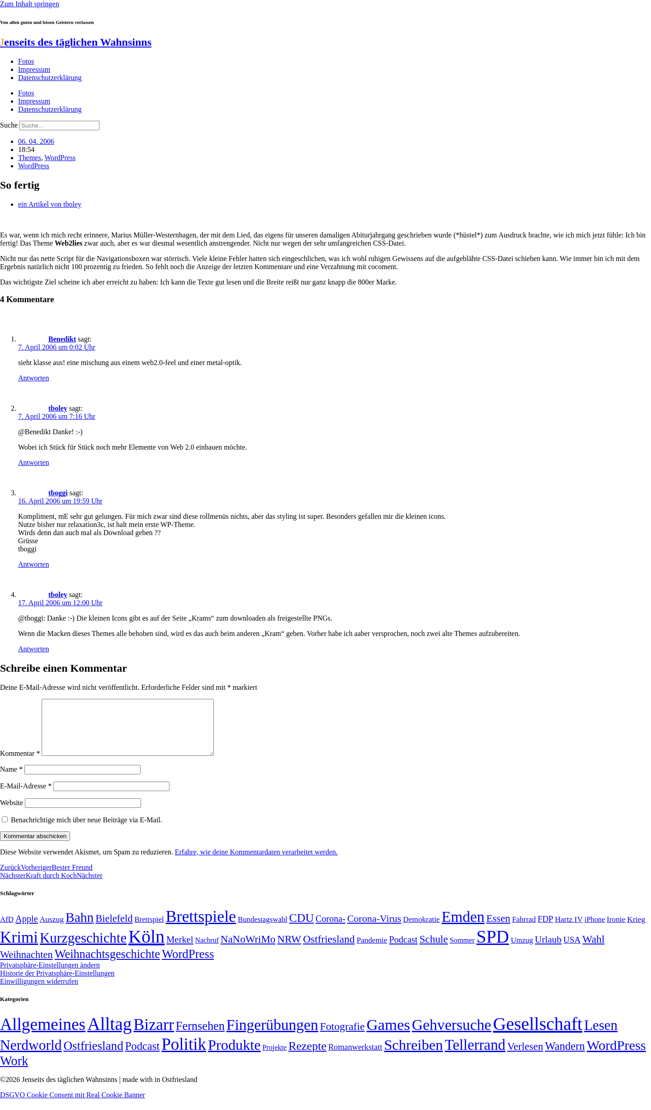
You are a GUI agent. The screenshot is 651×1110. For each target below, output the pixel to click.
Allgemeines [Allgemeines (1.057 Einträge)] (42, 1035)
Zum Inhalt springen (29, 4)
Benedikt (62, 339)
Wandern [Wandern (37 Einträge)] (565, 1057)
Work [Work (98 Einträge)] (14, 1072)
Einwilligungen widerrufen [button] (39, 992)
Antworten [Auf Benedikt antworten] (33, 378)
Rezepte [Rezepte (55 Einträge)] (307, 1056)
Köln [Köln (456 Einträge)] (146, 947)
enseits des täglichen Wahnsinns (75, 42)
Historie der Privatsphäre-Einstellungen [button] (57, 984)
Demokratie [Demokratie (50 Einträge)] (421, 930)
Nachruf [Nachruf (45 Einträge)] (206, 951)
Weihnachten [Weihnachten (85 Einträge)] (26, 965)
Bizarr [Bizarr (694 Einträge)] (153, 1035)
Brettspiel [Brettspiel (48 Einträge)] (149, 930)
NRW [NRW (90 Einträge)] (289, 950)
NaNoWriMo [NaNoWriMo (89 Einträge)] (248, 950)
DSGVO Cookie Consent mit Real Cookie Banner (72, 1106)
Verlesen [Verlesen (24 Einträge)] (525, 1057)
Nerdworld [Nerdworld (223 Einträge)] (30, 1056)
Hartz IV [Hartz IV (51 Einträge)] (569, 929)
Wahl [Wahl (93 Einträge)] (593, 950)
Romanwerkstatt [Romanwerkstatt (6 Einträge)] (355, 1058)
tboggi (58, 493)
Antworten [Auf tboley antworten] (33, 462)
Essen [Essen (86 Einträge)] (498, 929)
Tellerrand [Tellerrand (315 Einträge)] (475, 1056)
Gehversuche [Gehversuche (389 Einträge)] (451, 1035)
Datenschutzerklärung (49, 77)
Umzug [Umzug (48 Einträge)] (522, 951)
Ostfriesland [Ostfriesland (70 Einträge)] (93, 1056)
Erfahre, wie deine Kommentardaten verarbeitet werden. (256, 863)
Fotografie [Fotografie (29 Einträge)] (342, 1037)
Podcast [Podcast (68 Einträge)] (403, 950)
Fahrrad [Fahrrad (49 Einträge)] (524, 930)
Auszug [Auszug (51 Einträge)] (52, 929)
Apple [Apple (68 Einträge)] (26, 929)
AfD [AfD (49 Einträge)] (7, 930)
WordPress (59, 157)
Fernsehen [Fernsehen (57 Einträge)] (200, 1037)
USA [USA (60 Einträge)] (571, 950)
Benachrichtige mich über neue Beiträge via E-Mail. (86, 831)
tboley (57, 408)
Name (11, 780)
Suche (9, 125)
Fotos (26, 61)
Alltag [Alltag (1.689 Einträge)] (109, 1034)
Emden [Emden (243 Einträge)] (463, 927)
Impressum (34, 69)
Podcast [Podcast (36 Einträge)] (142, 1057)
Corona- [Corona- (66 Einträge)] (330, 929)
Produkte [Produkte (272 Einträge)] (234, 1056)
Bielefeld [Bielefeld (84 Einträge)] (113, 929)
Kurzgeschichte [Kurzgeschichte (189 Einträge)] (83, 949)
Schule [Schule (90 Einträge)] (434, 950)
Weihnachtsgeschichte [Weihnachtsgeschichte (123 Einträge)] (107, 965)
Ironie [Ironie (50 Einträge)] (616, 930)
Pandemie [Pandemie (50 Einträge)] (372, 951)
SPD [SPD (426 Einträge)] (492, 947)
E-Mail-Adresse (26, 797)
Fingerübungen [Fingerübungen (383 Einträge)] (272, 1035)
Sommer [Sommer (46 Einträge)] (462, 951)
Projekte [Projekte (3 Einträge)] (275, 1058)
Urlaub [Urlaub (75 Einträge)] (548, 950)
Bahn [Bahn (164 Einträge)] (80, 928)
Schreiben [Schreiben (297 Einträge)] (413, 1056)
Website (11, 813)
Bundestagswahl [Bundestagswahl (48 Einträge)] (262, 930)
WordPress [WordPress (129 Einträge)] (188, 965)
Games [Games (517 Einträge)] (388, 1035)
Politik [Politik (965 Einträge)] (183, 1055)
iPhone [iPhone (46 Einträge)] (595, 930)
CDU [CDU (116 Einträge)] (301, 928)
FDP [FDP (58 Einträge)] (545, 929)
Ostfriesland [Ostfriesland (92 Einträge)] (329, 950)
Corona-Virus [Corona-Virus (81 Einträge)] (374, 929)
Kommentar (20, 764)
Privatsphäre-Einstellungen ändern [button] (50, 976)
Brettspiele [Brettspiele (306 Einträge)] (201, 927)
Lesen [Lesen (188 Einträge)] (601, 1036)
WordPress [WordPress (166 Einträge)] (616, 1056)
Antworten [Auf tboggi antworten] (33, 564)
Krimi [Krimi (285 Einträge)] (19, 948)
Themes (29, 157)
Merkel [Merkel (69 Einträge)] (179, 950)
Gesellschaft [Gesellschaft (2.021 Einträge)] (538, 1035)
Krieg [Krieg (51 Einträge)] (636, 929)
